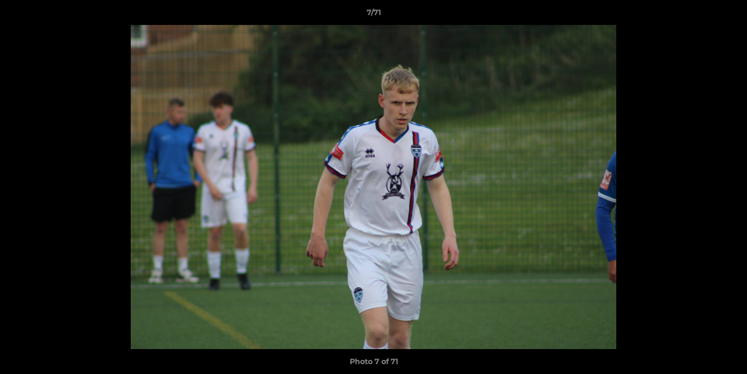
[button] (728, 15)
